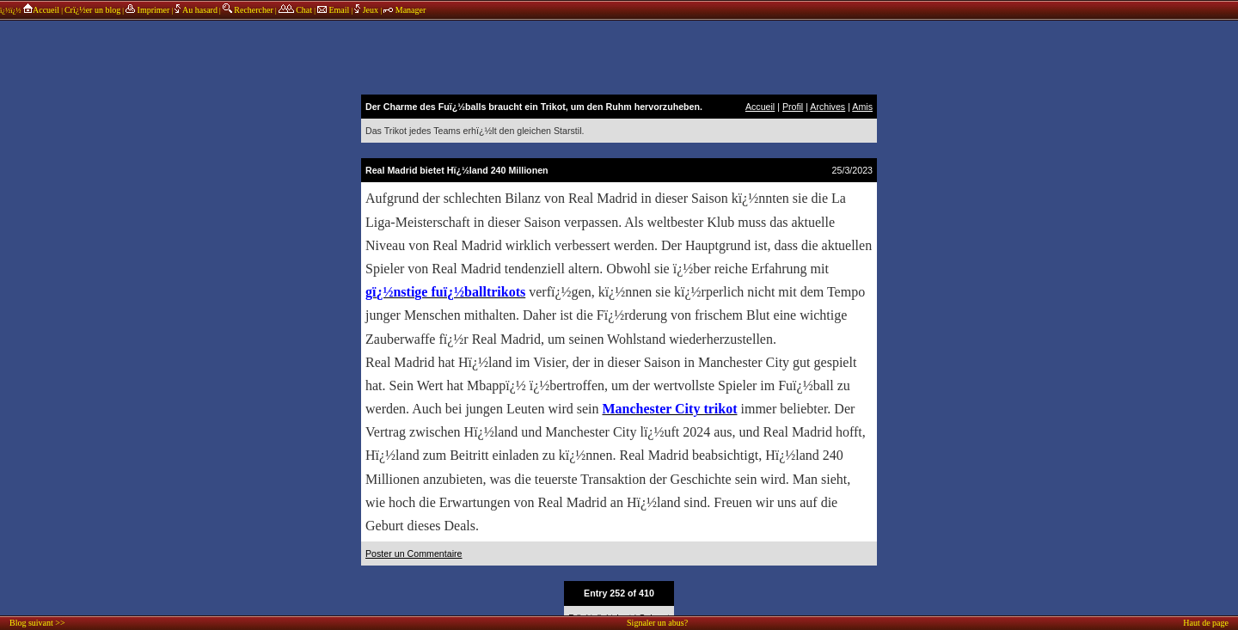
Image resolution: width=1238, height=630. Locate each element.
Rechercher (248, 10)
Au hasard (196, 10)
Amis (862, 106)
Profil (792, 106)
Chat (295, 10)
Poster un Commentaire (414, 553)
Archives (827, 106)
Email (333, 10)
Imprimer (147, 10)
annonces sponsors (619, 56)
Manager (404, 10)
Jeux (367, 10)
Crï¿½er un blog (92, 10)
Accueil (40, 10)
